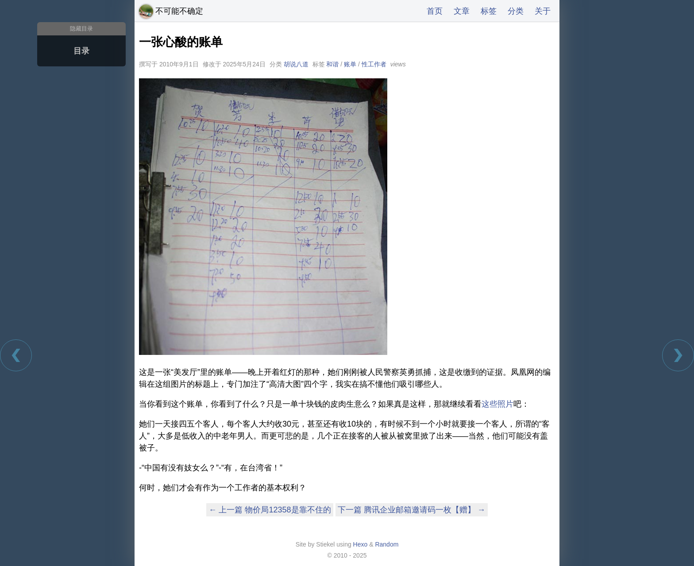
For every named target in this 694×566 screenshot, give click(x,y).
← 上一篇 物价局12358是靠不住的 (269, 509)
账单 (350, 64)
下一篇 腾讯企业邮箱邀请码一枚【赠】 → (412, 509)
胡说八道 (296, 64)
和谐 (332, 64)
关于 (543, 11)
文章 (462, 11)
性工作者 (374, 64)
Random (386, 544)
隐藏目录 (81, 28)
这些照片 (497, 404)
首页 (435, 11)
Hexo (360, 544)
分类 (516, 11)
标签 (489, 11)
